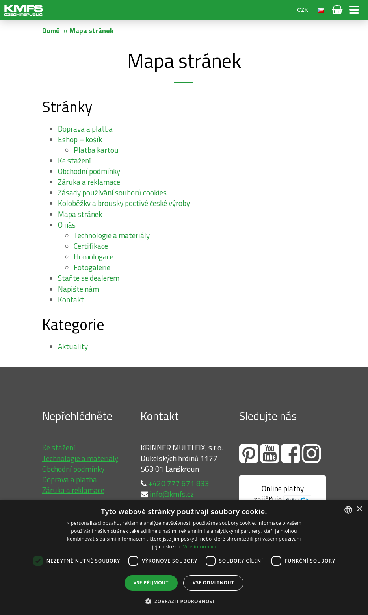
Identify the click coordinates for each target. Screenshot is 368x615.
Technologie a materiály (112, 235)
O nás (67, 224)
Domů (51, 31)
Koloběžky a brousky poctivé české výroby (124, 203)
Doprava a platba (85, 128)
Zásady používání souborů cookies (112, 192)
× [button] (359, 509)
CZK (302, 10)
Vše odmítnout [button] (213, 582)
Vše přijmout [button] (151, 582)
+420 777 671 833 (175, 483)
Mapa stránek (80, 214)
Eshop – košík (80, 139)
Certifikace (91, 246)
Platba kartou (96, 150)
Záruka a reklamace (89, 181)
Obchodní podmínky (89, 171)
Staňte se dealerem (88, 277)
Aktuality (73, 346)
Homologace (93, 256)
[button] (184, 601)
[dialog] (184, 557)
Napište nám (78, 289)
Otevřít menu (354, 10)
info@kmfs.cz (167, 494)
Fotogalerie (92, 267)
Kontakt (71, 299)
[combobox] (348, 510)
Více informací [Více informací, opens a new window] (199, 546)
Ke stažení (74, 160)
